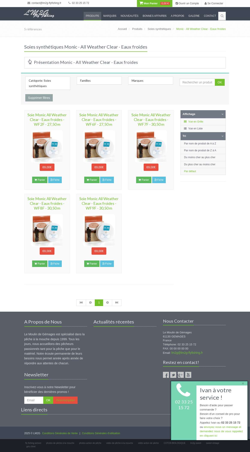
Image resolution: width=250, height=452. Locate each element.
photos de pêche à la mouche (60, 443)
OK (220, 82)
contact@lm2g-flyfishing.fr (44, 3)
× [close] (242, 382)
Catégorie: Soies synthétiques (40, 83)
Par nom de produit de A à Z (200, 143)
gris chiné (31, 446)
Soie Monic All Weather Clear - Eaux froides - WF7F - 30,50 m (151, 119)
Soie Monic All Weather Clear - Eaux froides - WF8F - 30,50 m (47, 203)
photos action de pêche (90, 443)
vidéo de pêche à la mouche (119, 443)
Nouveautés (130, 15)
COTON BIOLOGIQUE (174, 443)
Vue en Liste (193, 128)
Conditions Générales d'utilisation (101, 433)
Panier (40, 179)
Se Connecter (214, 3)
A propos (177, 15)
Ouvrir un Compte (187, 3)
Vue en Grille (193, 121)
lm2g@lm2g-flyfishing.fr (187, 352)
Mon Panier (154, 3)
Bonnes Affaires (154, 15)
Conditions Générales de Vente (60, 433)
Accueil (122, 29)
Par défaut (190, 171)
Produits (92, 15)
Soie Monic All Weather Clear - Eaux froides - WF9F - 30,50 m (99, 203)
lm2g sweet (195, 443)
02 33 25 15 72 (78, 3)
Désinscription (65, 400)
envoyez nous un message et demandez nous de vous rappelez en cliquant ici (221, 432)
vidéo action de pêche (148, 443)
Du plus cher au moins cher (199, 164)
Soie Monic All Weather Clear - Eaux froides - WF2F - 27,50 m (47, 119)
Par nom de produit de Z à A (200, 150)
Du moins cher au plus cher (199, 157)
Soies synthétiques (159, 29)
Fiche (55, 179)
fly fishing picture (33, 443)
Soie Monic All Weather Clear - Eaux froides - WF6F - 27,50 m (99, 119)
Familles (85, 80)
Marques (109, 15)
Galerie (194, 15)
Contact (210, 15)
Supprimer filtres (39, 98)
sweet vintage (212, 443)
